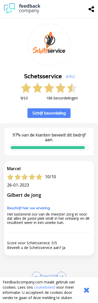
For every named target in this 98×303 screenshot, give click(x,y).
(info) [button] (70, 76)
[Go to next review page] (60, 276)
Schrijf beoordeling (49, 113)
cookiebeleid (44, 287)
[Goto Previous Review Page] (37, 276)
